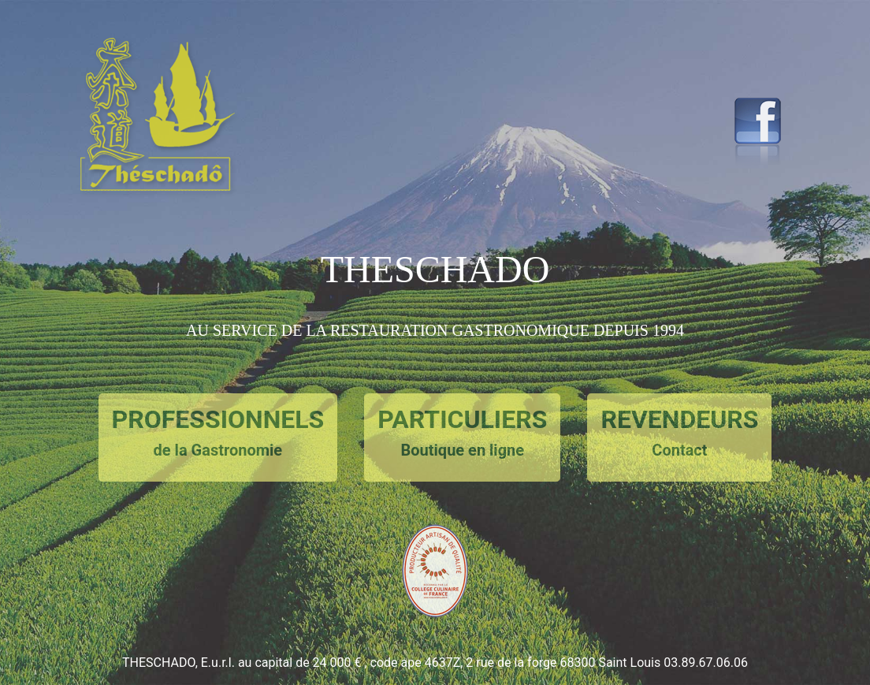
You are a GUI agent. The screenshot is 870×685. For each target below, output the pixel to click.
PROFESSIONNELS (218, 433)
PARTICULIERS (462, 433)
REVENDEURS (679, 433)
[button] (165, 212)
